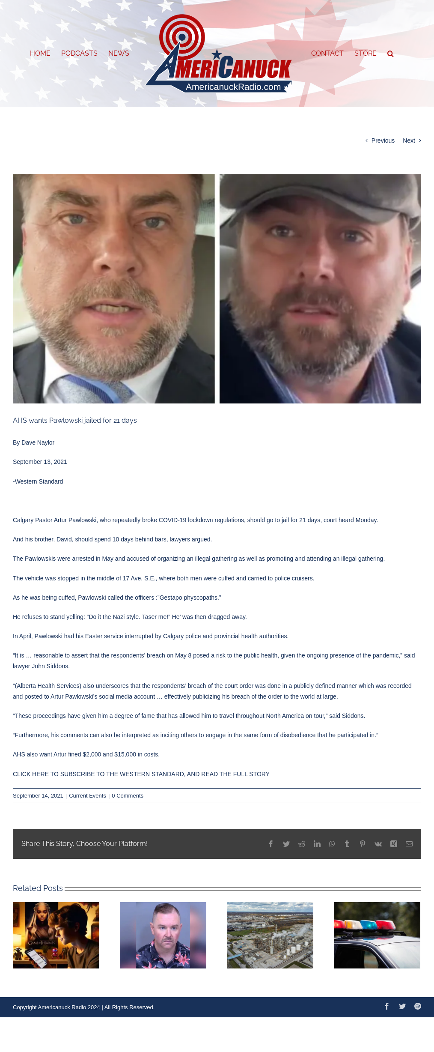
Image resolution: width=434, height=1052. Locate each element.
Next (409, 140)
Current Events (87, 795)
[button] (390, 54)
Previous (383, 140)
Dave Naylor (37, 442)
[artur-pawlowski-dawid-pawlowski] (217, 289)
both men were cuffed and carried (222, 578)
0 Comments (127, 795)
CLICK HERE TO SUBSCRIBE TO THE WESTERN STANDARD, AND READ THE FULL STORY (141, 774)
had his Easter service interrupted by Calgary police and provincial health (161, 636)
